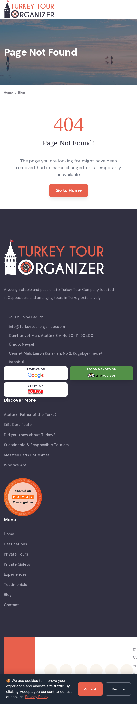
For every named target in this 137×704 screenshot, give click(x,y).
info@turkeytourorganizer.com (37, 326)
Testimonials (15, 584)
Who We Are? (16, 465)
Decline (118, 689)
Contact (11, 604)
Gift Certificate (18, 424)
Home (8, 92)
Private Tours (16, 554)
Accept (90, 689)
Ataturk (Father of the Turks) (30, 414)
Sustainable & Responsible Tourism (36, 444)
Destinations (15, 544)
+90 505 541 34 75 (26, 317)
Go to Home (68, 190)
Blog (21, 92)
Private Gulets (17, 564)
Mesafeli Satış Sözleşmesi (27, 455)
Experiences (15, 574)
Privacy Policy (36, 697)
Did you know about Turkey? (29, 434)
